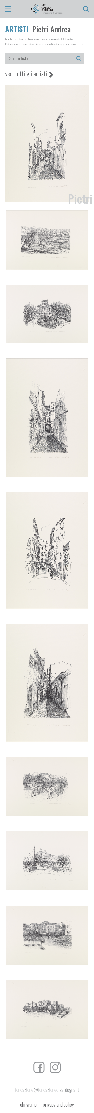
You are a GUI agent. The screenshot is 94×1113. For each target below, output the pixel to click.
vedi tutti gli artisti (26, 73)
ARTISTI (16, 29)
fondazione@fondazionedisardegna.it (47, 1089)
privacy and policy (58, 1104)
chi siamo (28, 1104)
